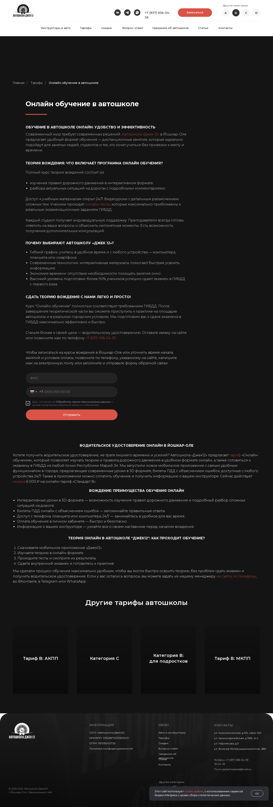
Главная (19, 83)
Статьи (203, 28)
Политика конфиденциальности (111, 748)
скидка (19, 482)
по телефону (244, 576)
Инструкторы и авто (56, 28)
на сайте (224, 576)
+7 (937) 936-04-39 (101, 338)
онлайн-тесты (97, 204)
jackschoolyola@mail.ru (236, 769)
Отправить (71, 415)
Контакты (225, 28)
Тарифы (85, 28)
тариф (235, 455)
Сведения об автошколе (170, 28)
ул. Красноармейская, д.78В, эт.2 (236, 738)
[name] (72, 378)
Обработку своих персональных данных (83, 401)
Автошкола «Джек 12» (140, 134)
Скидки (106, 28)
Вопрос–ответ (168, 748)
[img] (23, 10)
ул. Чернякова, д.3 (226, 743)
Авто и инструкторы (172, 732)
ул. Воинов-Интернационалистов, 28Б (240, 748)
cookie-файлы (193, 791)
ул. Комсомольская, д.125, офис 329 (237, 732)
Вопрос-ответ (132, 28)
